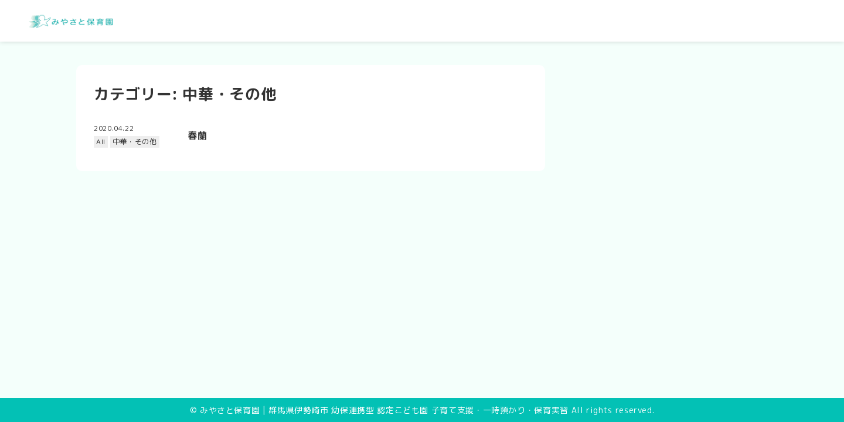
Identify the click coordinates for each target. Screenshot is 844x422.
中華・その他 (135, 142)
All (101, 142)
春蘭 (197, 135)
